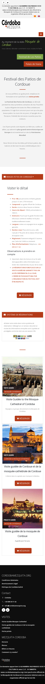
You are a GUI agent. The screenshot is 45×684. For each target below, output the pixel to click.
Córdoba (8, 598)
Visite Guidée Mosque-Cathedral (14, 621)
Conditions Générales (10, 580)
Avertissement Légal (10, 584)
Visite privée (6, 631)
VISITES (6, 617)
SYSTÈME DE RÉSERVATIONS (18, 314)
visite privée (34, 97)
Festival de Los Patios (30, 56)
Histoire (5, 642)
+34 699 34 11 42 (10, 602)
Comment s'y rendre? (10, 652)
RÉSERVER (25, 295)
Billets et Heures (8, 649)
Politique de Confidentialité (12, 587)
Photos (4, 645)
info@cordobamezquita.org (15, 606)
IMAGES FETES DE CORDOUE (19, 177)
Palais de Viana (33, 64)
